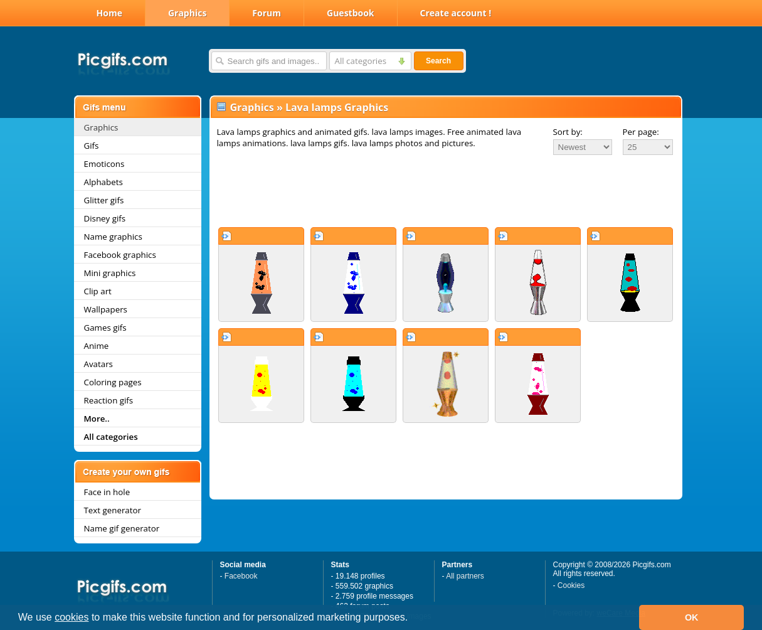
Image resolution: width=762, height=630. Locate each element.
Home (109, 13)
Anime (96, 345)
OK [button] (692, 617)
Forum (266, 13)
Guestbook (350, 13)
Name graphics (113, 236)
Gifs (91, 145)
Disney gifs (105, 218)
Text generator (112, 510)
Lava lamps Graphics (336, 107)
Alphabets (103, 182)
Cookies (571, 585)
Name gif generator (122, 528)
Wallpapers (105, 309)
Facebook (241, 576)
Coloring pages (113, 382)
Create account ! (456, 13)
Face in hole (107, 492)
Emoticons (104, 163)
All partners (465, 576)
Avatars (98, 364)
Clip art (98, 291)
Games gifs (105, 327)
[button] (413, 619)
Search (438, 60)
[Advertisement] (446, 191)
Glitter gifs (104, 200)
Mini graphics (110, 273)
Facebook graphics (120, 254)
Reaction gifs (109, 400)
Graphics (187, 13)
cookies (71, 617)
